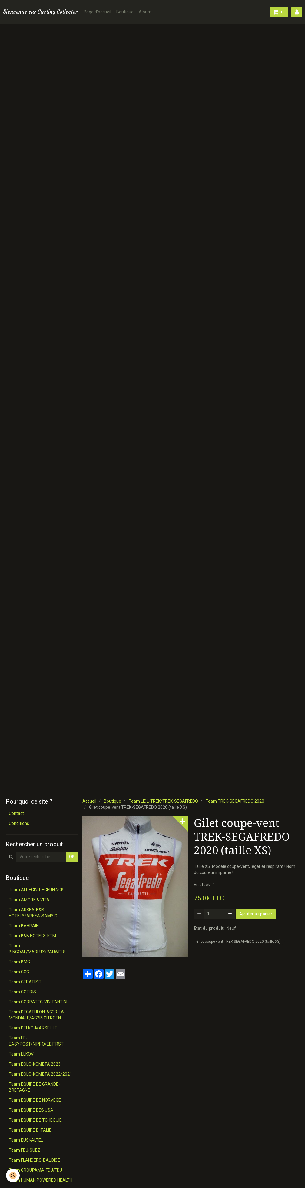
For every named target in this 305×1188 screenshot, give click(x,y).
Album (145, 11)
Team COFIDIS (22, 991)
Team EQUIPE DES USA (31, 1110)
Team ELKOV (21, 1054)
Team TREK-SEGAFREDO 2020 (235, 801)
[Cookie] (13, 1175)
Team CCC (19, 971)
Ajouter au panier (255, 914)
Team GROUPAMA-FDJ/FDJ (35, 1170)
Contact (16, 813)
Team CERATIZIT (25, 981)
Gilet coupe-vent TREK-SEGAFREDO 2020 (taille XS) (238, 941)
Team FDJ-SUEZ (24, 1150)
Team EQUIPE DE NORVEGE (35, 1100)
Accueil (89, 801)
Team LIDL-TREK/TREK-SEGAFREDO (163, 801)
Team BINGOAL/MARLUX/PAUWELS (37, 948)
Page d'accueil (97, 11)
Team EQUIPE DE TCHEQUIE (35, 1120)
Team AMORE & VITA (29, 899)
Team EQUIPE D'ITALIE (30, 1130)
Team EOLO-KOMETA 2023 (35, 1064)
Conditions (19, 823)
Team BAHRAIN (24, 925)
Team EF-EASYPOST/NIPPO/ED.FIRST (36, 1041)
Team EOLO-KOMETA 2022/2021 (40, 1074)
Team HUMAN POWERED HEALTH (40, 1180)
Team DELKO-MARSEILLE (33, 1028)
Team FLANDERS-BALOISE (34, 1160)
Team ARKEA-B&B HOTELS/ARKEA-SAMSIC (33, 912)
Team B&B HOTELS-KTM (32, 935)
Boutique (125, 11)
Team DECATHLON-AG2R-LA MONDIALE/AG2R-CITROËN (36, 1014)
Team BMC (19, 961)
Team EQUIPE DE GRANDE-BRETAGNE (34, 1087)
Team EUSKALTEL (26, 1140)
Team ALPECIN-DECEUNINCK (36, 889)
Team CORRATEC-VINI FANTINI (38, 1001)
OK (72, 856)
